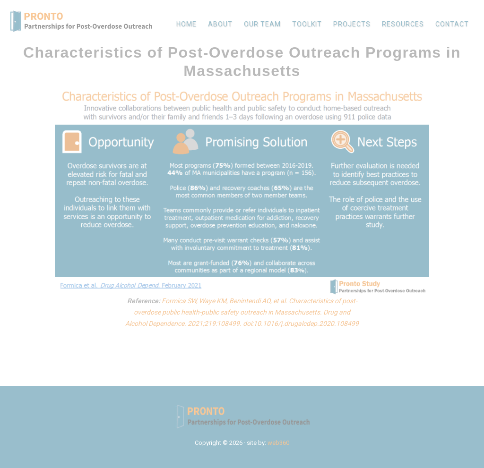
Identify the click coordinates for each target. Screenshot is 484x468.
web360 (278, 442)
